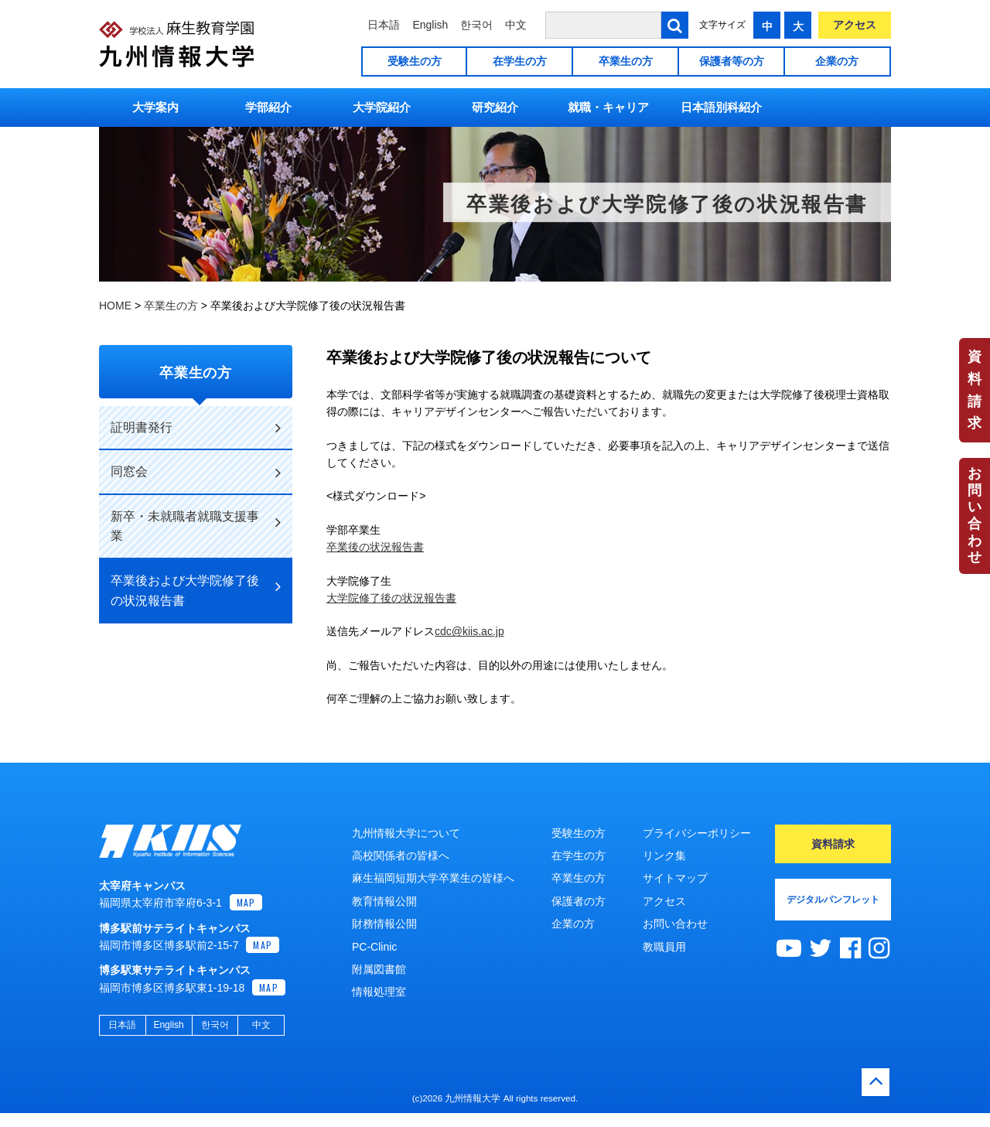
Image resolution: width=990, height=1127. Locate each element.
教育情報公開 (384, 901)
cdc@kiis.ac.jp (469, 631)
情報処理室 (379, 991)
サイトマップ (675, 878)
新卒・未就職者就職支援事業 (196, 526)
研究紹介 (495, 107)
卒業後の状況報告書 (375, 547)
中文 (516, 25)
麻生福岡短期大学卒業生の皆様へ (433, 878)
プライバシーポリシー (697, 833)
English (430, 25)
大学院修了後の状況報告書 (391, 598)
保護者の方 (578, 901)
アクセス (854, 25)
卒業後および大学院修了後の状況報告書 (196, 590)
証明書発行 (196, 427)
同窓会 (196, 472)
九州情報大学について (406, 833)
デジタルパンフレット (833, 899)
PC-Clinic (374, 947)
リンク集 (664, 855)
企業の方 (837, 61)
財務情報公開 (384, 923)
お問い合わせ (974, 515)
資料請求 (974, 390)
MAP (246, 918)
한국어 (476, 25)
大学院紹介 (382, 107)
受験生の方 (414, 61)
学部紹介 (268, 107)
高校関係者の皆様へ (400, 855)
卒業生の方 (626, 61)
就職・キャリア (608, 107)
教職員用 (664, 947)
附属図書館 (379, 969)
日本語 (383, 25)
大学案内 (155, 107)
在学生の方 (520, 61)
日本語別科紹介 (721, 107)
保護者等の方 (731, 61)
